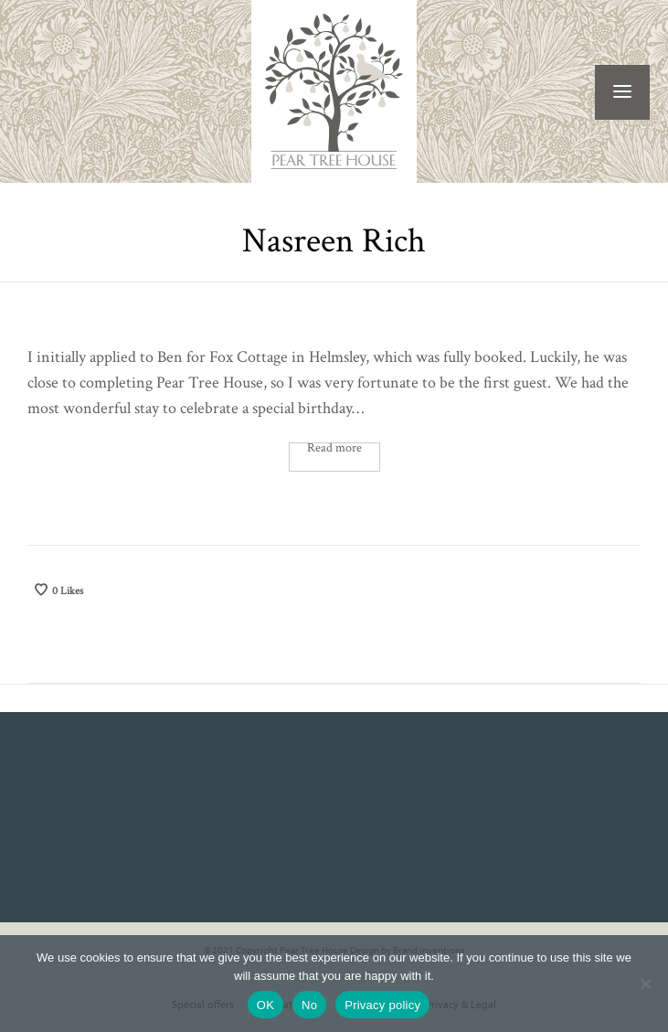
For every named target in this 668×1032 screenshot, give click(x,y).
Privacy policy (382, 1005)
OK (265, 1005)
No (309, 1005)
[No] (645, 983)
